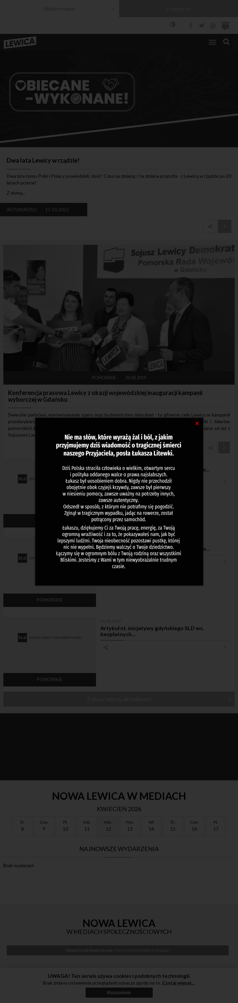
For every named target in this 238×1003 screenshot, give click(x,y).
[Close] (197, 423)
